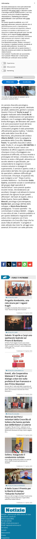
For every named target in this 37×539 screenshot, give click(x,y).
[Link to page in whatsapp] (24, 264)
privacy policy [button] (16, 10)
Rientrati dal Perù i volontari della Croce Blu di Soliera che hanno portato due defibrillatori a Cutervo (18, 420)
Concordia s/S (19, 370)
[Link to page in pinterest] (19, 264)
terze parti (5, 24)
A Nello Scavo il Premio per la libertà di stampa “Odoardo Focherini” (18, 491)
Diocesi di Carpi (26, 514)
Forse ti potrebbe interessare (20, 277)
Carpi (16, 297)
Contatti (3, 530)
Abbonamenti (5, 533)
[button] (34, 3)
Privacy (3, 535)
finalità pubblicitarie (23, 34)
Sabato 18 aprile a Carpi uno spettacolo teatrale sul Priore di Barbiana (18, 338)
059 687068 (8, 521)
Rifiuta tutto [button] (10, 82)
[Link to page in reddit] (29, 264)
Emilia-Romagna (19, 485)
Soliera (16, 414)
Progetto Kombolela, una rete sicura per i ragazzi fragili (17, 303)
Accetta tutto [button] (27, 82)
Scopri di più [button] (18, 77)
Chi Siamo (4, 528)
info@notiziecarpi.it (12, 523)
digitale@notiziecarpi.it (13, 525)
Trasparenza (5, 538)
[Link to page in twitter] (8, 264)
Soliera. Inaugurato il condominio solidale (15, 456)
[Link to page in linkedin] (14, 264)
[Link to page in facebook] (3, 264)
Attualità (10, 297)
